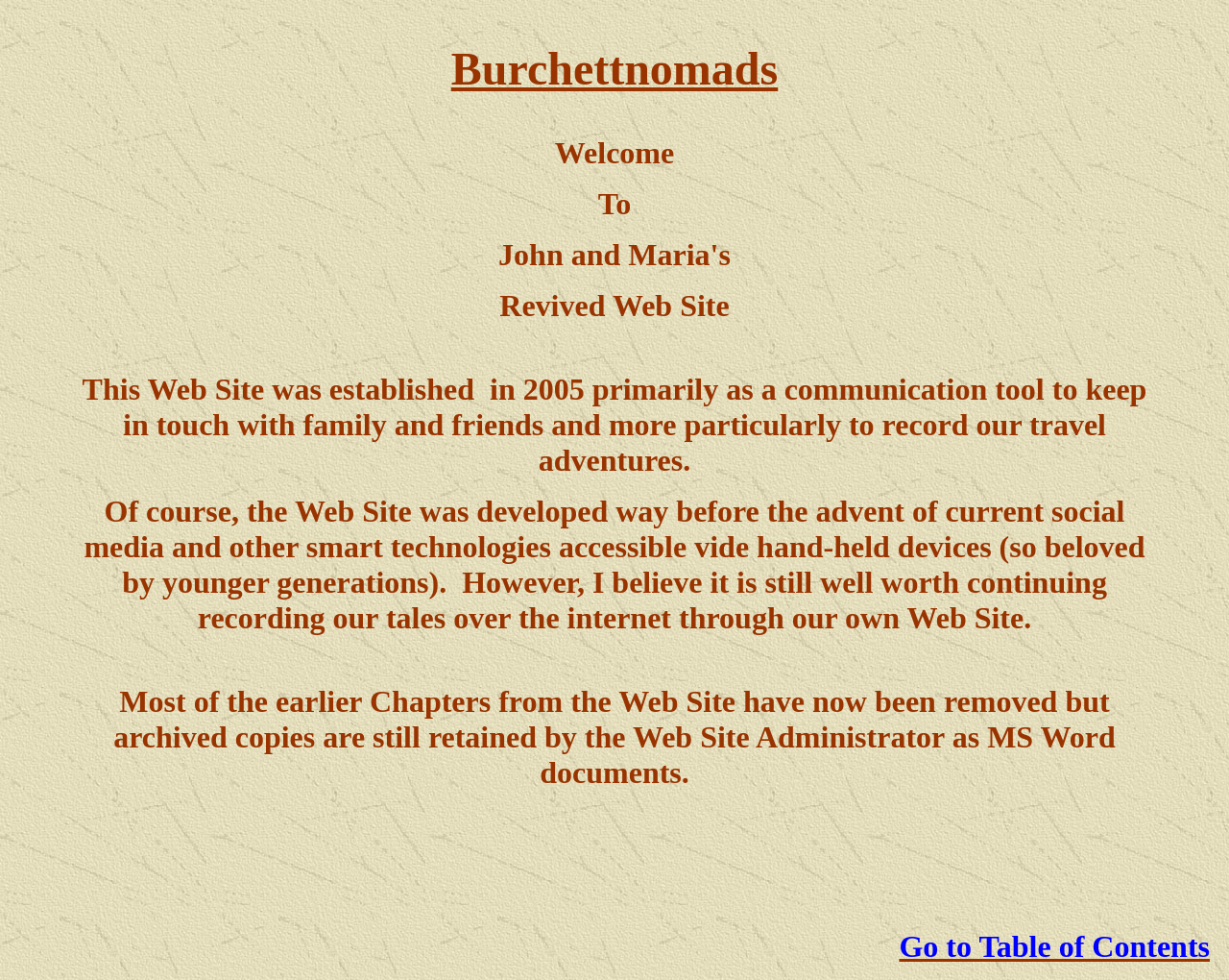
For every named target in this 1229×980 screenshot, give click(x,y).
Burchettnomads (614, 68)
